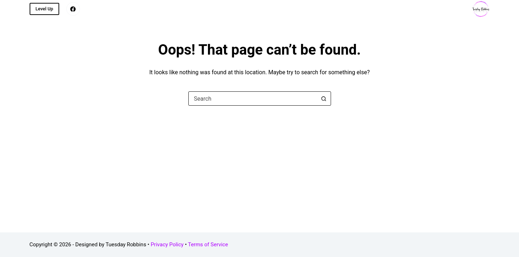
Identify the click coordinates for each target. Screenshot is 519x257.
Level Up (45, 8)
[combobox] (253, 98)
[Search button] (324, 98)
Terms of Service (208, 244)
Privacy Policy (167, 244)
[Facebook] (73, 9)
